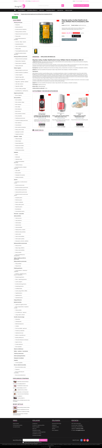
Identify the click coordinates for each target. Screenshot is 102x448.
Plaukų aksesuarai (19, 65)
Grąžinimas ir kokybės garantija (38, 431)
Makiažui (16, 152)
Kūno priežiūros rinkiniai (20, 113)
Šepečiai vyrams (18, 206)
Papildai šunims (18, 295)
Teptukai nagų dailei (19, 77)
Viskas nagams (17, 67)
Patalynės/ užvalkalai (19, 358)
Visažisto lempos (18, 164)
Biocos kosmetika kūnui (20, 375)
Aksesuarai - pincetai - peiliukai (21, 241)
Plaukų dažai (18, 48)
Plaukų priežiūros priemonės (20, 56)
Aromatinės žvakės (19, 147)
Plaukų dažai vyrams (19, 204)
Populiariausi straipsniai (21, 378)
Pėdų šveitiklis (18, 263)
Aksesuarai (17, 156)
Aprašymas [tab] (35, 56)
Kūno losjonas (18, 104)
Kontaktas (74, 420)
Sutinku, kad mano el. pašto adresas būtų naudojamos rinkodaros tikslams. (33, 443)
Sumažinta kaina (16, 426)
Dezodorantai (18, 125)
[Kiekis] (67, 36)
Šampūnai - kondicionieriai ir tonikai (20, 182)
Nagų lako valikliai (19, 86)
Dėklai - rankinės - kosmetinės (21, 351)
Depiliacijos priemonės (20, 118)
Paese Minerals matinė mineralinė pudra (80, 116)
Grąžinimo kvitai (55, 426)
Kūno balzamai (18, 109)
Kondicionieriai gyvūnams (20, 283)
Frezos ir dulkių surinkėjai (20, 88)
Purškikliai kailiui (18, 288)
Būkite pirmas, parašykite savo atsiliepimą (61, 134)
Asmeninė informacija (56, 423)
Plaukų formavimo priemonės (21, 33)
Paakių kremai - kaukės (20, 229)
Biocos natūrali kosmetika (20, 364)
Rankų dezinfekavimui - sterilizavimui (19, 255)
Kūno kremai (18, 111)
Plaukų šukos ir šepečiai (20, 61)
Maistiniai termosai (19, 332)
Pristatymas (68, 10)
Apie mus (41, 10)
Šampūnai (17, 24)
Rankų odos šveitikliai (19, 250)
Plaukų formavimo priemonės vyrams (21, 195)
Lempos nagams (18, 74)
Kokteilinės (17, 319)
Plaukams (17, 369)
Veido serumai (18, 218)
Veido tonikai (18, 234)
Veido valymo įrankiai (19, 238)
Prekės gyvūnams (18, 268)
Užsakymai (54, 425)
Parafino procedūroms (20, 79)
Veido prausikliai (18, 227)
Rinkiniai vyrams (18, 199)
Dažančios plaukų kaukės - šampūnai (20, 54)
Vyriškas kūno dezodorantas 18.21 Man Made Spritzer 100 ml (42, 116)
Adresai (53, 428)
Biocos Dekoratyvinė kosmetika (19, 372)
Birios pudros (18, 172)
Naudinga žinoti (50, 10)
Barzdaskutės (18, 209)
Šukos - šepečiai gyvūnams (21, 279)
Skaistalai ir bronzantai (20, 175)
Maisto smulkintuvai (18, 348)
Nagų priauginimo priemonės (21, 70)
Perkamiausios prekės (17, 425)
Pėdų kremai (18, 265)
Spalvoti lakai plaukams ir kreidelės (20, 39)
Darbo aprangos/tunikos (19, 355)
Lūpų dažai (17, 170)
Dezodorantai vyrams (19, 211)
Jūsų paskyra (56, 420)
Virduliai (17, 326)
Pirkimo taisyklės (35, 426)
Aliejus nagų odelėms (19, 247)
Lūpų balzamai (18, 220)
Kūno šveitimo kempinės (20, 127)
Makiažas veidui (18, 159)
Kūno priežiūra (17, 97)
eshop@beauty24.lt (35, 1)
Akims (16, 154)
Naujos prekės (16, 423)
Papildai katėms (18, 293)
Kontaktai (60, 10)
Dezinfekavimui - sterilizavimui (21, 90)
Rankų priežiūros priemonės (20, 243)
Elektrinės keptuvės (19, 323)
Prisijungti (77, 1)
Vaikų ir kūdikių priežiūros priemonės (20, 258)
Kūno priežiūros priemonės (21, 189)
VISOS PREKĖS (21, 10)
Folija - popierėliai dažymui (21, 46)
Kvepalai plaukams (19, 44)
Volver (15, 17)
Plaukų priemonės (18, 22)
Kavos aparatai (18, 346)
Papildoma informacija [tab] (48, 56)
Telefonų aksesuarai (18, 353)
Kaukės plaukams (19, 27)
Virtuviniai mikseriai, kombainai (21, 339)
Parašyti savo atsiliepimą (69, 39)
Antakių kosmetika (19, 177)
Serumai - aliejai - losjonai (20, 41)
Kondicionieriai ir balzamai (20, 29)
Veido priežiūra (17, 215)
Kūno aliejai (17, 106)
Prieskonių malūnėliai (19, 330)
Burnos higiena (18, 95)
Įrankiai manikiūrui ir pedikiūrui (21, 72)
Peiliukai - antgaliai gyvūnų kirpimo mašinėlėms (20, 274)
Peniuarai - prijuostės (19, 213)
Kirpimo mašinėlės (19, 202)
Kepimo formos (18, 342)
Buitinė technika (17, 302)
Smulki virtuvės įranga (19, 316)
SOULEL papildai (18, 362)
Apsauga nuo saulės (19, 131)
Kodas (63, 25)
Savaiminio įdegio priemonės (21, 120)
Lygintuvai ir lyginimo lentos (21, 304)
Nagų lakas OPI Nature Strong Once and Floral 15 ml (60, 116)
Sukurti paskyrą (85, 1)
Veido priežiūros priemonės (21, 192)
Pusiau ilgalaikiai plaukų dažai (21, 50)
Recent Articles (18, 404)
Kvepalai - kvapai (18, 136)
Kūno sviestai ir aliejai (19, 102)
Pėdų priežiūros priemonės (20, 261)
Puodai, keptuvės (19, 344)
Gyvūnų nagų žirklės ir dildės (21, 290)
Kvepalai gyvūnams (19, 286)
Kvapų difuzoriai (18, 299)
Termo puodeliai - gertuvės (21, 328)
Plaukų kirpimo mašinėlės (20, 63)
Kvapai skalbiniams (19, 143)
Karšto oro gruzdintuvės (20, 335)
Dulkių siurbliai (18, 310)
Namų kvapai (18, 140)
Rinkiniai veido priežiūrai (20, 231)
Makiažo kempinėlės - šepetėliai (19, 162)
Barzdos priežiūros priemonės (21, 187)
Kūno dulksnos (18, 122)
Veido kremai (18, 225)
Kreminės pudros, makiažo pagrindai (20, 168)
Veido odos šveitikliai (19, 236)
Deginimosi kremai (19, 134)
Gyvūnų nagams (18, 281)
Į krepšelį (76, 36)
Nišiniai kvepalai (18, 138)
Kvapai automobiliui (19, 145)
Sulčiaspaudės (18, 321)
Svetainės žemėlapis (36, 435)
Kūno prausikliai (18, 115)
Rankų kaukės (18, 252)
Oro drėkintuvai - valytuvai (20, 312)
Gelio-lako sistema (19, 83)
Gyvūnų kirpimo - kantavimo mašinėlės (20, 271)
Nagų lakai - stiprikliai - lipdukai (21, 81)
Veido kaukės (18, 222)
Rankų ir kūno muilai (19, 129)
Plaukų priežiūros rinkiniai (20, 31)
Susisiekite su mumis (36, 433)
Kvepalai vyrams (18, 197)
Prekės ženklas (74, 25)
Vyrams (15, 179)
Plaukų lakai (17, 36)
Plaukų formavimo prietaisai (21, 58)
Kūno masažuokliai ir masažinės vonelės (21, 307)
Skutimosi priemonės (19, 185)
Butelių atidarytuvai (19, 337)
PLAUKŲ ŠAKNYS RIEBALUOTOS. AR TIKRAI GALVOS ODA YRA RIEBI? (21, 400)
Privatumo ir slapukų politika (38, 425)
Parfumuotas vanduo (19, 150)
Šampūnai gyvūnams (19, 277)
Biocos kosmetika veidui (20, 367)
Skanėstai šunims (19, 297)
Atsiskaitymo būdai (36, 430)
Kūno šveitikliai (18, 99)
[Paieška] (51, 5)
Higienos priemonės (18, 93)
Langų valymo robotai (20, 314)
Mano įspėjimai (55, 430)
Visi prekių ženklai (32, 10)
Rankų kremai (18, 245)
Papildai (16, 360)
